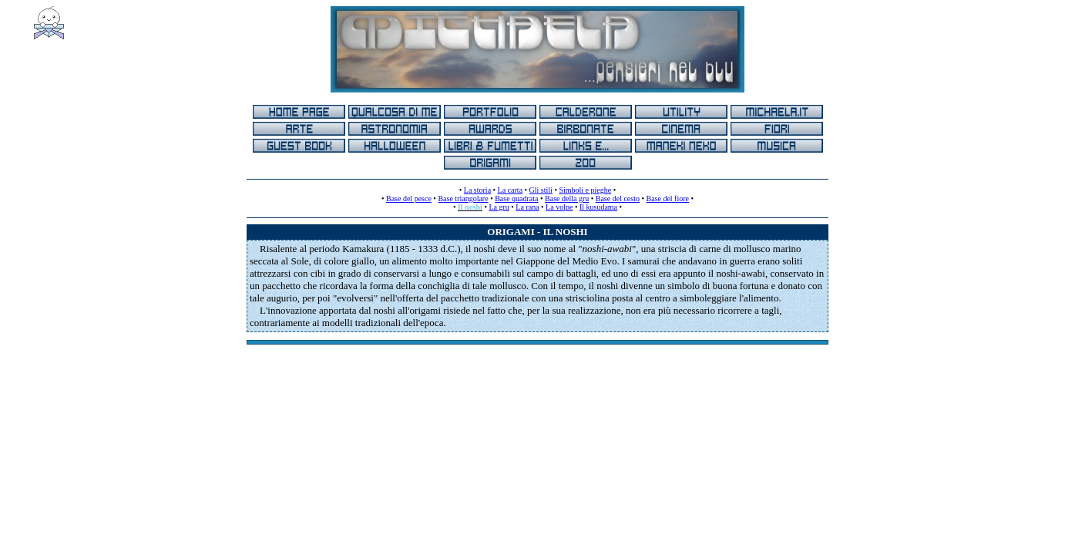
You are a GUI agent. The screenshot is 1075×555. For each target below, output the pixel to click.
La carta (510, 190)
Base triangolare (463, 198)
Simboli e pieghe (585, 190)
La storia (477, 190)
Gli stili (541, 190)
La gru (499, 207)
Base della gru (567, 198)
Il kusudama (598, 207)
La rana (527, 207)
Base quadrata (516, 198)
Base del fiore (667, 198)
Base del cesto (618, 198)
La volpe (559, 207)
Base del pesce (409, 198)
